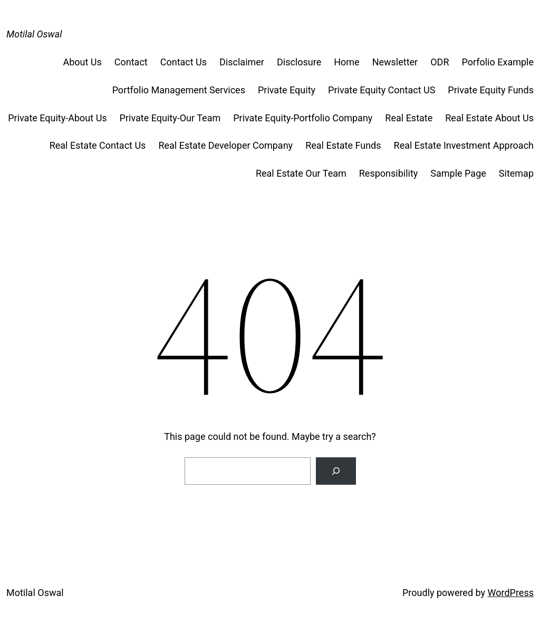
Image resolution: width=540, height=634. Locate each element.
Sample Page (458, 173)
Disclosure (299, 62)
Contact (131, 62)
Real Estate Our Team (301, 173)
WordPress (511, 592)
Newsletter (395, 62)
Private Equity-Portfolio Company (302, 117)
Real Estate (408, 117)
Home (346, 62)
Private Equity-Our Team (170, 117)
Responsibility (388, 173)
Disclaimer (241, 62)
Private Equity (286, 89)
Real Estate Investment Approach (464, 145)
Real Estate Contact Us (98, 145)
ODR (439, 62)
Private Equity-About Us (57, 117)
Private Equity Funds (491, 89)
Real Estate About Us (489, 117)
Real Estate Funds (343, 145)
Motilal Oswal (34, 34)
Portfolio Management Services (178, 89)
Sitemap (516, 173)
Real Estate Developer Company (225, 145)
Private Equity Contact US (381, 89)
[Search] (336, 471)
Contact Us (183, 62)
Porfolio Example (497, 62)
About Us (82, 62)
